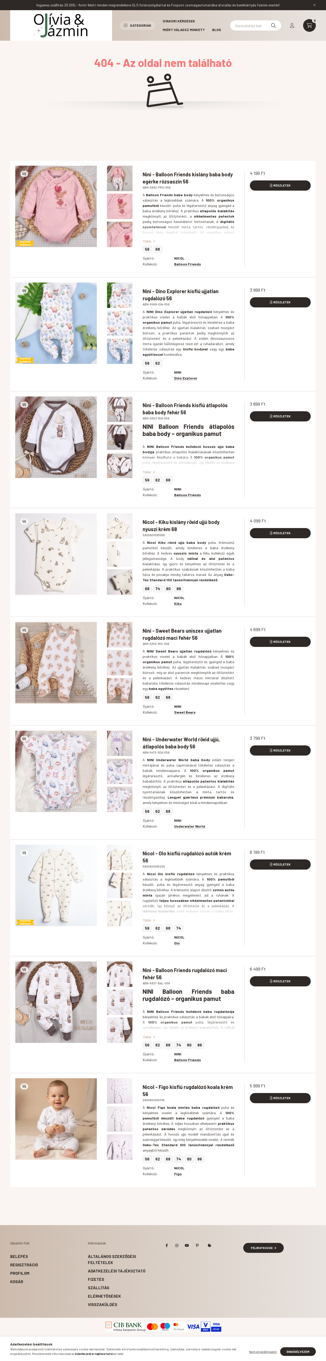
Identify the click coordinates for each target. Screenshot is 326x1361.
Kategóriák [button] (137, 25)
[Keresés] (273, 25)
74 (157, 588)
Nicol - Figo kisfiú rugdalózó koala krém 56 (188, 1090)
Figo (178, 1174)
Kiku (178, 603)
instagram (177, 1245)
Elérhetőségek (104, 1296)
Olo (177, 943)
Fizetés (96, 1279)
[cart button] (309, 25)
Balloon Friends (187, 264)
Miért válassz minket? (184, 29)
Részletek (282, 185)
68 (157, 249)
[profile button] (292, 25)
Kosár (16, 1281)
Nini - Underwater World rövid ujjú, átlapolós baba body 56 (181, 742)
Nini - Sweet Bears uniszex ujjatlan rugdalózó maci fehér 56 (182, 634)
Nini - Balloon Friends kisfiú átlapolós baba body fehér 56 (185, 408)
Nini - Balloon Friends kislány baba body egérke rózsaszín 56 (188, 178)
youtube (187, 1245)
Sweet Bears (185, 712)
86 (178, 588)
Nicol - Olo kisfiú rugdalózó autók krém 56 (187, 856)
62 (157, 363)
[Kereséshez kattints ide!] (255, 25)
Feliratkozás (263, 1248)
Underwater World (189, 826)
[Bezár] (314, 5)
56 (147, 249)
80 (168, 588)
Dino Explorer (185, 378)
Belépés (19, 1256)
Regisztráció (24, 1264)
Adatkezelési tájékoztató (116, 1270)
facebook (166, 1245)
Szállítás (98, 1287)
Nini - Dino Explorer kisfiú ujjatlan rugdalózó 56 (181, 294)
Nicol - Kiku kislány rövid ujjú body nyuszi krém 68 (181, 525)
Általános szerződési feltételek (112, 1259)
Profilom (19, 1273)
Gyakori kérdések (179, 21)
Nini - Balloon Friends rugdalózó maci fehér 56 (185, 973)
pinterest (197, 1245)
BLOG (216, 29)
